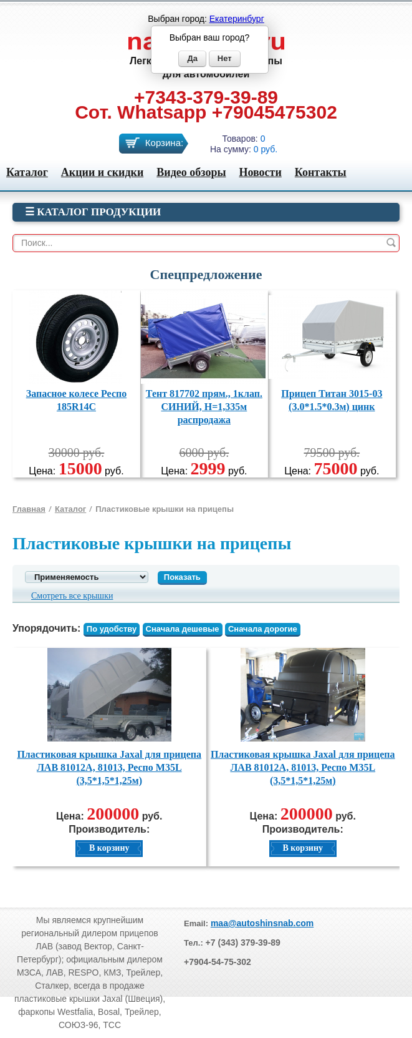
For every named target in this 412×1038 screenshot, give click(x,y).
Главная (29, 509)
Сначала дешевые (182, 629)
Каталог (27, 172)
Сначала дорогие (262, 629)
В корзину (109, 848)
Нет (225, 58)
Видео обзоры (191, 172)
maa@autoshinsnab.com (262, 923)
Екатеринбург (236, 19)
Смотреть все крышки (72, 595)
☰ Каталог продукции (93, 212)
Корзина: (164, 142)
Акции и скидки (102, 172)
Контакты (321, 172)
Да (192, 58)
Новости (260, 172)
